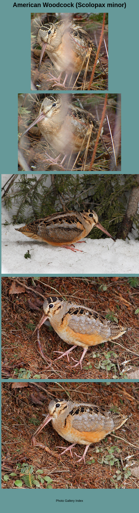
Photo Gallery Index (69, 500)
